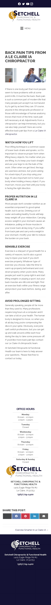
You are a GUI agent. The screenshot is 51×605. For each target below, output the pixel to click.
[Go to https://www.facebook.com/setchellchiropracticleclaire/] (19, 4)
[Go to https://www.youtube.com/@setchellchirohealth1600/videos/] (27, 4)
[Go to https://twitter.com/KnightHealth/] (23, 4)
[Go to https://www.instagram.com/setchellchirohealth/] (31, 4)
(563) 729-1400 (25, 494)
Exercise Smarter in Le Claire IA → (31, 530)
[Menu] (25, 28)
